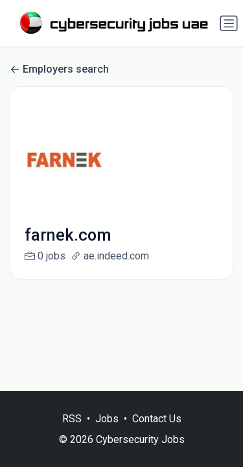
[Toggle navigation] (228, 23)
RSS (72, 419)
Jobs (107, 419)
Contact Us (156, 419)
